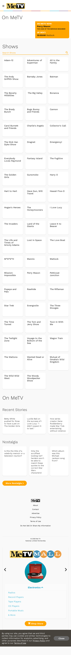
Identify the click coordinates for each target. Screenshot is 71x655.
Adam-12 (8, 60)
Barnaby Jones (35, 76)
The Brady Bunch (9, 110)
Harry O (54, 175)
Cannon (54, 109)
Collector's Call (58, 126)
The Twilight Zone (10, 339)
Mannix (31, 259)
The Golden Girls (10, 176)
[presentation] (6, 570)
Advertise (35, 513)
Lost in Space (34, 240)
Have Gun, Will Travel (35, 192)
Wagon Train (56, 338)
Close (61, 638)
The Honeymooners (35, 208)
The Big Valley (35, 93)
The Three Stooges (55, 306)
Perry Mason (33, 273)
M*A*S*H (9, 259)
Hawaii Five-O (57, 191)
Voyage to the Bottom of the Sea (34, 340)
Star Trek (9, 305)
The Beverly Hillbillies (10, 94)
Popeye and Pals (10, 290)
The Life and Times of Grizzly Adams (11, 242)
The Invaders (11, 224)
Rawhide (31, 289)
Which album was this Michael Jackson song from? (58, 456)
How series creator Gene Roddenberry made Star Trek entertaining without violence (58, 425)
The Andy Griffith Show (11, 77)
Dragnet (31, 142)
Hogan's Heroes (12, 207)
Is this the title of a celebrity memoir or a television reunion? (14, 453)
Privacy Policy (35, 517)
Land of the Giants (33, 225)
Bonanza (54, 93)
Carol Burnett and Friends (11, 127)
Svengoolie (33, 305)
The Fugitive (56, 158)
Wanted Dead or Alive (35, 358)
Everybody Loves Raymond (12, 159)
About (35, 505)
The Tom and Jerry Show (34, 323)
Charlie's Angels (35, 126)
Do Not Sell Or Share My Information (35, 526)
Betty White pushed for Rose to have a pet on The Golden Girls (12, 422)
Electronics (35, 587)
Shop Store (35, 623)
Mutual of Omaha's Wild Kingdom (57, 359)
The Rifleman (57, 289)
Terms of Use (35, 521)
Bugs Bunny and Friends (33, 110)
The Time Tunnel (9, 323)
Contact (35, 509)
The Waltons (11, 357)
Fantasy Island (34, 158)
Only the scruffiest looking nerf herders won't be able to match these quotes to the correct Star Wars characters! (37, 462)
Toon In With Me (56, 323)
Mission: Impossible (10, 274)
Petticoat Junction (54, 274)
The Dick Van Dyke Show (11, 143)
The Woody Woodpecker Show (33, 378)
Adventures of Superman (34, 61)
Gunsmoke (32, 175)
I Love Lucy (56, 207)
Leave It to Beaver (55, 225)
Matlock (50, 35)
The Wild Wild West (11, 377)
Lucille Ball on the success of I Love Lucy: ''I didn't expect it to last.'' (34, 424)
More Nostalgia (15, 483)
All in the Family (54, 61)
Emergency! (56, 142)
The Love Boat (57, 240)
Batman (54, 76)
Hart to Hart (10, 191)
